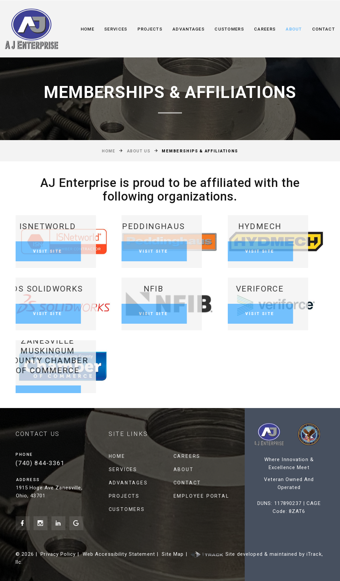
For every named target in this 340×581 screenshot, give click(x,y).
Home (87, 29)
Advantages (188, 29)
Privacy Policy (58, 554)
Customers (229, 29)
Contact (323, 29)
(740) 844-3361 (44, 462)
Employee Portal (205, 496)
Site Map (173, 554)
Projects (149, 29)
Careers (265, 29)
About (294, 29)
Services (115, 29)
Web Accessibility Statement (119, 554)
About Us (138, 151)
